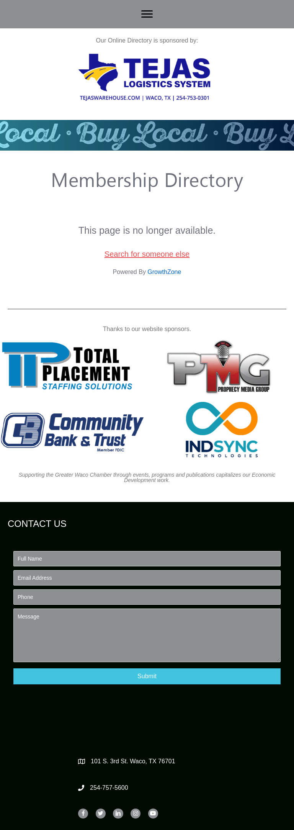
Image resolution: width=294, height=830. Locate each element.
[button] (147, 676)
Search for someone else (147, 254)
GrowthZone (164, 272)
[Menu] (147, 14)
